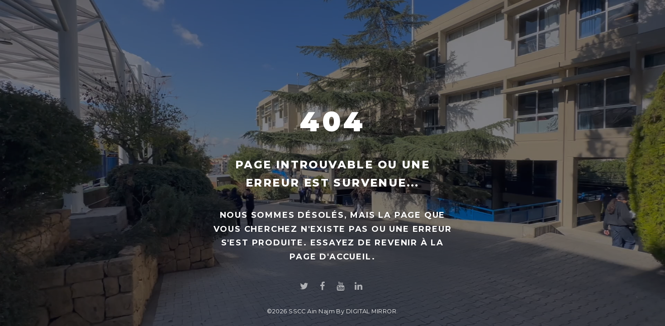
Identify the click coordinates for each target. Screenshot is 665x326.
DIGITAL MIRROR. (372, 311)
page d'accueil (330, 257)
